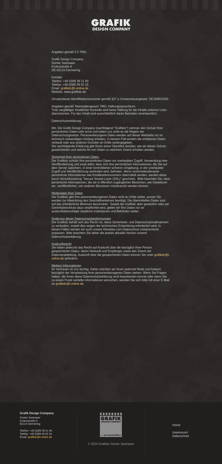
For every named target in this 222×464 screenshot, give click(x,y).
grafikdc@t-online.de (40, 437)
